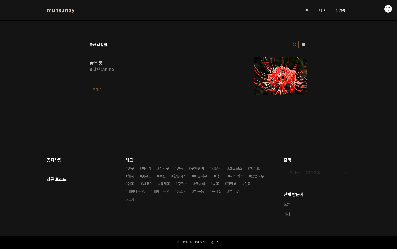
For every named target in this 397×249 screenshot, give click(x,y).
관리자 (215, 242)
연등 (180, 168)
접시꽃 (164, 168)
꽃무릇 (147, 176)
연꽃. (131, 183)
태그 (322, 10)
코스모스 (235, 168)
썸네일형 (295, 44)
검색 (345, 172)
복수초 (255, 168)
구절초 (183, 183)
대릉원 (148, 183)
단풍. (248, 183)
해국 (131, 176)
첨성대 (147, 168)
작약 (219, 176)
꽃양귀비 (197, 168)
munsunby (60, 10)
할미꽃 (234, 191)
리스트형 (303, 44)
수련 (162, 176)
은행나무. (258, 176)
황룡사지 (180, 176)
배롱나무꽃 (161, 191)
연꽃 (131, 168)
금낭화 (200, 183)
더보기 (130, 199)
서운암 (217, 168)
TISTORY (199, 242)
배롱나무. (201, 176)
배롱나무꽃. (136, 191)
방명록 (340, 10)
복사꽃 (217, 191)
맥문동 (199, 191)
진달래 (232, 183)
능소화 (182, 191)
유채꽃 (165, 183)
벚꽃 (216, 183)
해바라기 (236, 176)
